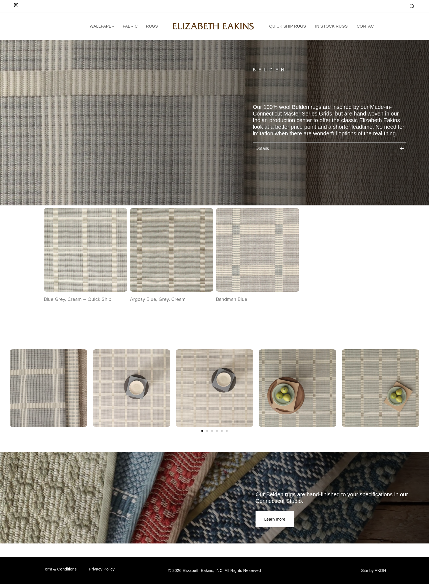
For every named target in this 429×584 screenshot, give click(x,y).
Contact (366, 26)
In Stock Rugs (331, 26)
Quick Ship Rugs (287, 26)
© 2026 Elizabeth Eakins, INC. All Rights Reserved (214, 570)
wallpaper (102, 26)
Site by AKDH (373, 570)
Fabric (130, 26)
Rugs (152, 26)
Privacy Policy (102, 569)
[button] (411, 6)
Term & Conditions (60, 569)
